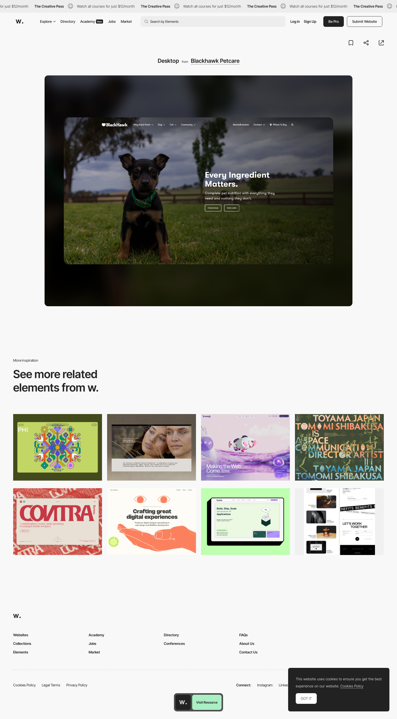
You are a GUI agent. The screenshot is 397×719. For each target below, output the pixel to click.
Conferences (174, 643)
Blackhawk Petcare (215, 61)
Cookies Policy (24, 685)
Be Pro (333, 21)
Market (126, 21)
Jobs (112, 21)
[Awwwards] (19, 21)
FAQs (243, 635)
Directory (68, 21)
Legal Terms (51, 685)
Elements (20, 652)
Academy (91, 21)
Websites (20, 635)
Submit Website (364, 21)
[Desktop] (151, 447)
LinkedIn (285, 685)
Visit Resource (206, 702)
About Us (246, 643)
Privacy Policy (76, 685)
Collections (22, 643)
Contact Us (248, 652)
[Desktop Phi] (57, 447)
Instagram (265, 685)
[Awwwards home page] (183, 702)
